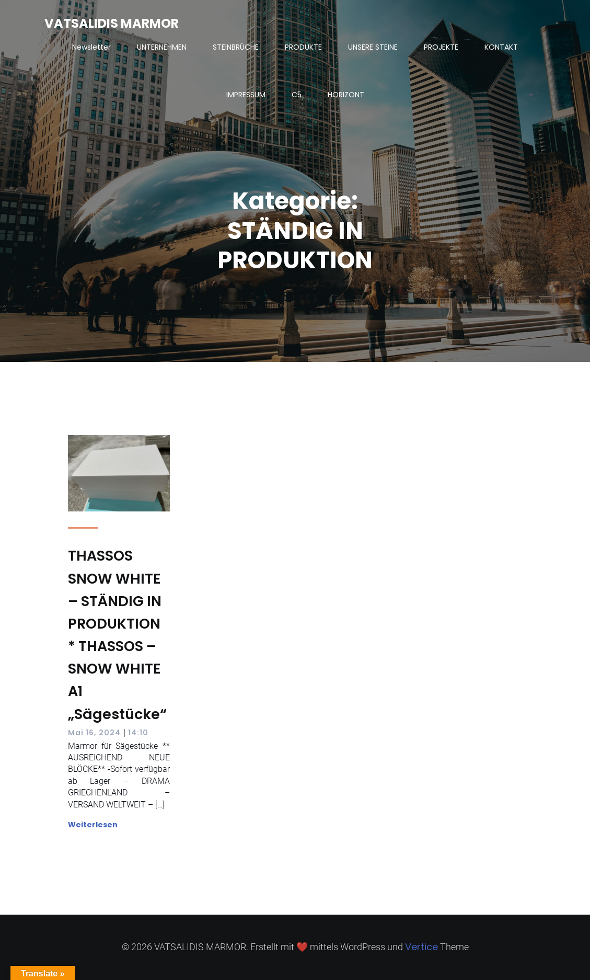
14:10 (138, 732)
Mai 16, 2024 (94, 732)
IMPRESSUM (245, 94)
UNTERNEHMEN (162, 47)
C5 (297, 94)
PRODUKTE (303, 47)
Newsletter (91, 47)
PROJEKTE (441, 47)
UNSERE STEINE (373, 47)
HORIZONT (346, 94)
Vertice (421, 946)
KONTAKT (501, 47)
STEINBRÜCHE (236, 47)
